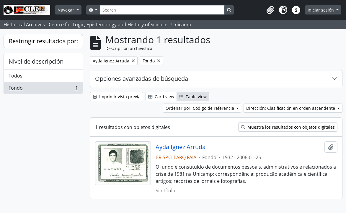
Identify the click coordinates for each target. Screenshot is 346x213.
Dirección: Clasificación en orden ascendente (291, 108)
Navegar (66, 10)
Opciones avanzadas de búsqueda (141, 79)
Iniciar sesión (321, 10)
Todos (15, 75)
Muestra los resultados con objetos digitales (288, 127)
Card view (161, 96)
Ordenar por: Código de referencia (200, 108)
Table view (193, 96)
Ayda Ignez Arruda (180, 147)
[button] (270, 10)
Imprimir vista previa (117, 96)
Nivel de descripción (36, 61)
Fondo (43, 89)
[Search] (162, 9)
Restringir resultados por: (43, 41)
